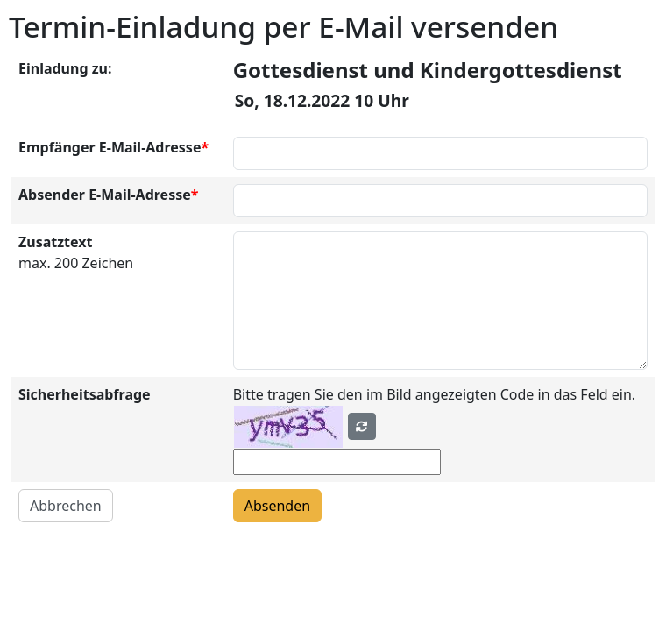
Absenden (277, 505)
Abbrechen (66, 505)
